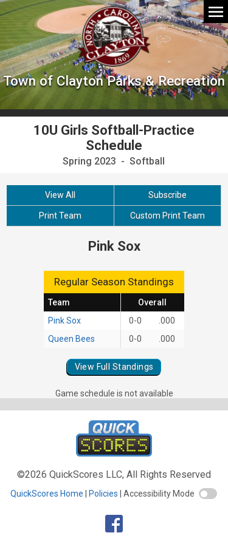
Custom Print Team (167, 215)
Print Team (60, 215)
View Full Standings (114, 367)
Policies (103, 493)
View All (60, 195)
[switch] (208, 493)
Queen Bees (71, 339)
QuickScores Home (46, 493)
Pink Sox (64, 320)
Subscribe (167, 195)
